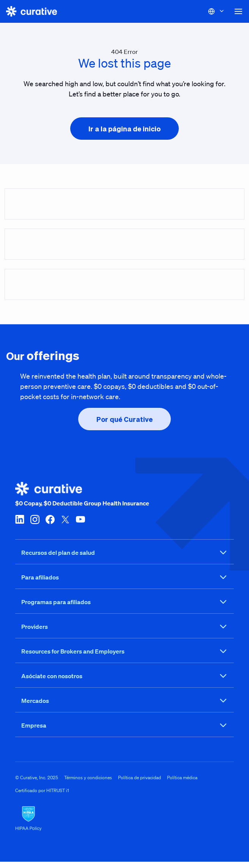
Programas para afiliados (124, 602)
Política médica (182, 778)
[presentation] (124, 128)
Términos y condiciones (88, 778)
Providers (124, 627)
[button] (238, 11)
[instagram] (34, 519)
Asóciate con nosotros (124, 676)
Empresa (124, 725)
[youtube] (80, 519)
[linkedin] (19, 519)
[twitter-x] (65, 519)
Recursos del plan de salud (124, 552)
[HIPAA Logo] (124, 819)
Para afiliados (124, 577)
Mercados (124, 701)
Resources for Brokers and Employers (124, 651)
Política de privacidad (139, 778)
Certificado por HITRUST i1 (42, 791)
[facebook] (50, 519)
